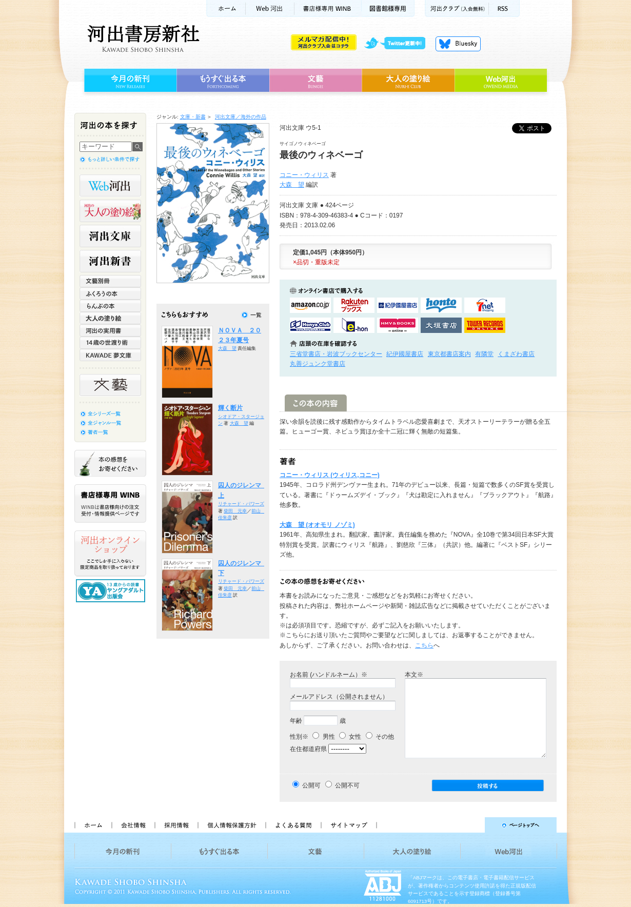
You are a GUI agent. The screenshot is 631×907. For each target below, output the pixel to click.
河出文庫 (110, 236)
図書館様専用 (388, 8)
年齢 (296, 720)
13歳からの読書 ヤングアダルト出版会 (112, 590)
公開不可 (347, 785)
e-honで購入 (353, 325)
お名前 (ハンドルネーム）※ (328, 674)
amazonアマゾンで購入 (310, 305)
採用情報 (176, 825)
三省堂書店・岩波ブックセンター (336, 354)
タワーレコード (484, 325)
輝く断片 (230, 407)
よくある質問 (293, 825)
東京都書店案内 (449, 354)
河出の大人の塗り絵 (110, 211)
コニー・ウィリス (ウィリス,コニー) (330, 475)
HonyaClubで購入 (310, 325)
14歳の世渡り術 (110, 343)
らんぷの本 (110, 306)
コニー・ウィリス (304, 175)
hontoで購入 (441, 305)
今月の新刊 (129, 80)
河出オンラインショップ (110, 553)
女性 (350, 736)
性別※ (299, 736)
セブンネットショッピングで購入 (484, 305)
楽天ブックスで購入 (353, 305)
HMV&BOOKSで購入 (397, 325)
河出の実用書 (110, 330)
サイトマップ (349, 825)
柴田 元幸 (235, 511)
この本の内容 (316, 403)
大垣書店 (441, 325)
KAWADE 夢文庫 (110, 355)
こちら (424, 645)
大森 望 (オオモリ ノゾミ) (317, 524)
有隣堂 (484, 354)
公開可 (311, 785)
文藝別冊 (110, 281)
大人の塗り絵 (408, 80)
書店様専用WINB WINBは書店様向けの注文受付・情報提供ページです (110, 503)
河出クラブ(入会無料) (457, 8)
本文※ (414, 674)
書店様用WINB (328, 8)
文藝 (315, 80)
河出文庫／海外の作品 (240, 117)
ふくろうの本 (110, 293)
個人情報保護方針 (231, 825)
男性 (323, 736)
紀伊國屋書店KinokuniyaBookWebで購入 (397, 305)
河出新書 (110, 261)
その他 (380, 736)
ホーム (225, 8)
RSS (504, 8)
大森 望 (292, 184)
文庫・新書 (193, 117)
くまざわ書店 (516, 354)
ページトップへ (471, 825)
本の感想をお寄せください (110, 463)
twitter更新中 (398, 43)
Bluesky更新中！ (458, 43)
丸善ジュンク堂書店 (317, 363)
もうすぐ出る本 (222, 80)
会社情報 (132, 825)
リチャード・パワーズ (241, 503)
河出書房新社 (142, 38)
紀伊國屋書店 (404, 354)
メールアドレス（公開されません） (339, 696)
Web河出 (269, 8)
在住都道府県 (308, 749)
